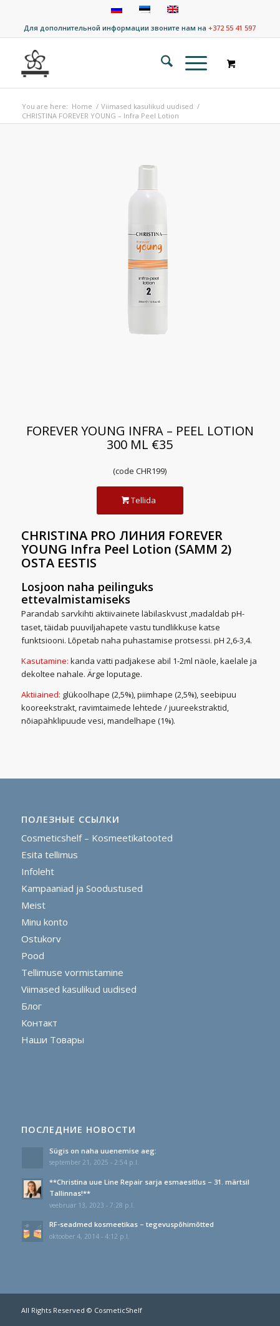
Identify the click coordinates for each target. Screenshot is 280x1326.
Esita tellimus (49, 854)
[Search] (160, 63)
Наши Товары (52, 1039)
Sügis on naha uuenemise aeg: (103, 1150)
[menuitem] (160, 63)
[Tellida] (140, 500)
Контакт (39, 1022)
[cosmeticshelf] (35, 63)
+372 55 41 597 (232, 27)
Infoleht (37, 871)
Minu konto (44, 922)
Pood (32, 955)
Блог (31, 1006)
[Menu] (190, 63)
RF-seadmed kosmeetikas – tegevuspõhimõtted (131, 1224)
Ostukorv (41, 938)
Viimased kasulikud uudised (79, 989)
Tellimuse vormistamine (72, 972)
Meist (33, 905)
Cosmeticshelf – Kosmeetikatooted (97, 837)
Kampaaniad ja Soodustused (82, 888)
